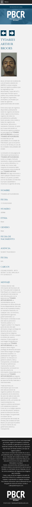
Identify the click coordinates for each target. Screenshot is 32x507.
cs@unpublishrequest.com (16, 485)
